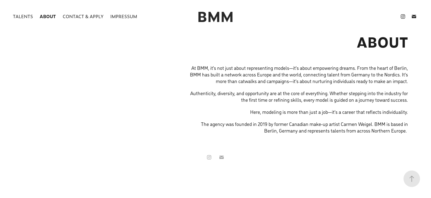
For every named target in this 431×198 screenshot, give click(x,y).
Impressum (123, 16)
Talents (23, 16)
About (48, 16)
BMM (215, 16)
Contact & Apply (83, 16)
